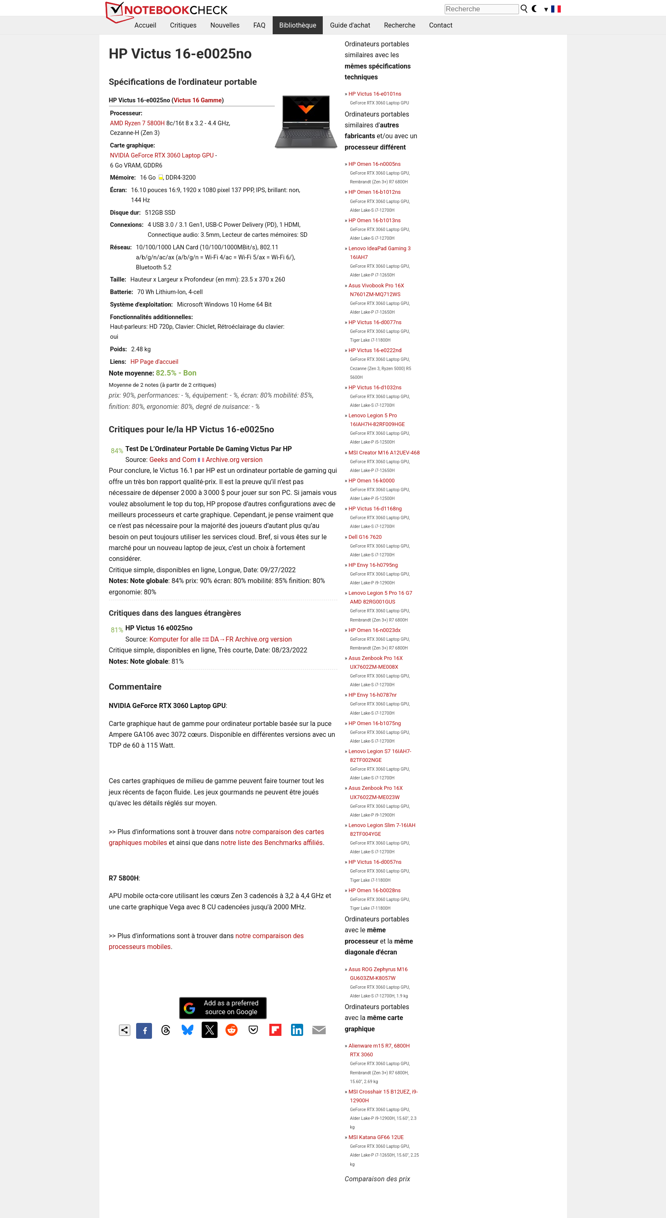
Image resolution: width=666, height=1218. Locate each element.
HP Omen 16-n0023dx (375, 630)
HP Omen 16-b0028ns (375, 890)
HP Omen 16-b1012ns (375, 192)
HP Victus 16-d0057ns (375, 862)
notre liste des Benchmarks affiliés (272, 843)
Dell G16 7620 (365, 537)
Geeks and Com (172, 460)
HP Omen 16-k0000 (372, 480)
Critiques (183, 25)
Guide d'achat (350, 25)
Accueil (145, 25)
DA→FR (221, 639)
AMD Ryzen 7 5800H (137, 123)
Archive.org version (234, 460)
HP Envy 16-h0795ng (373, 565)
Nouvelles (225, 25)
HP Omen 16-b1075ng (375, 723)
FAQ (259, 25)
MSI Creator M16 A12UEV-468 (384, 452)
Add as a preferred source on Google (220, 1007)
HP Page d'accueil (154, 361)
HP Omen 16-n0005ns (375, 164)
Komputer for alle (175, 639)
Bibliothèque (298, 25)
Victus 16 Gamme (198, 100)
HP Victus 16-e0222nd (375, 350)
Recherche (399, 25)
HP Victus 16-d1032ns (375, 387)
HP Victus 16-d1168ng (375, 508)
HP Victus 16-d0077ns (375, 322)
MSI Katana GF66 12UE (376, 1137)
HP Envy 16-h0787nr (373, 695)
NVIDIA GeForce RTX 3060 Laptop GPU (162, 155)
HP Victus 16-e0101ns (375, 94)
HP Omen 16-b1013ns (375, 220)
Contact (441, 25)
